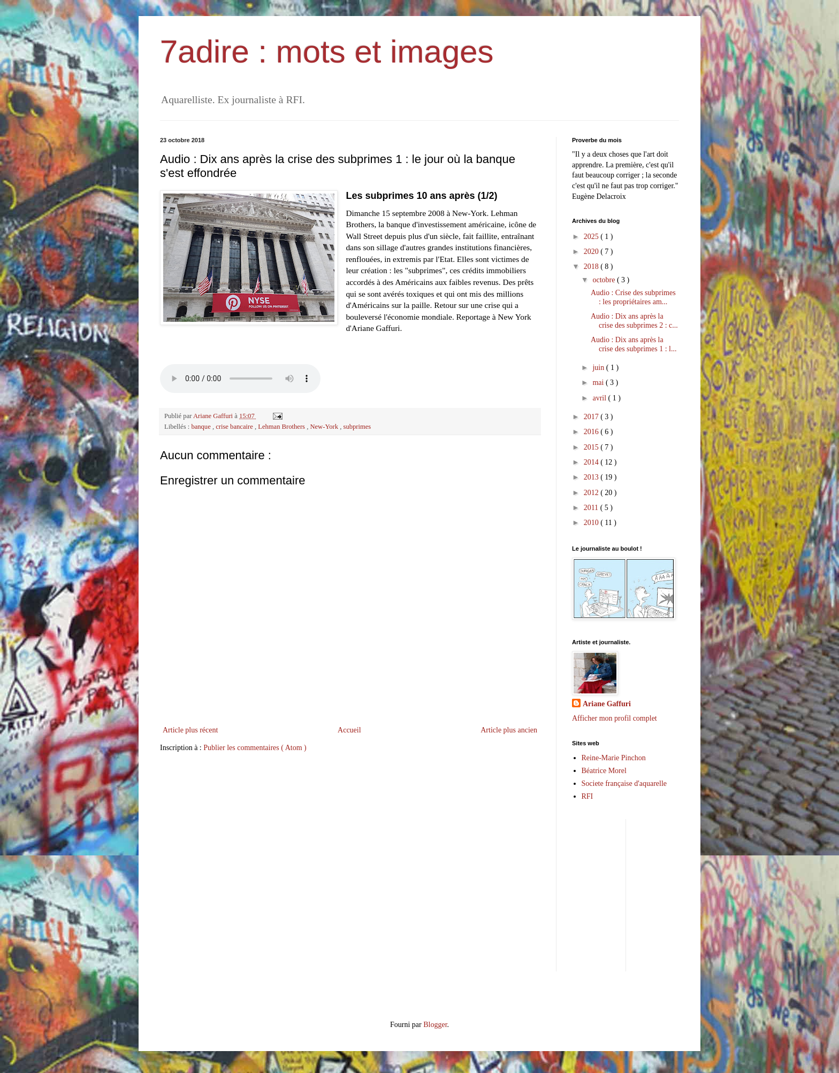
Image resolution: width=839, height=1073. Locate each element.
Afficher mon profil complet (614, 718)
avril (600, 398)
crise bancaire (235, 426)
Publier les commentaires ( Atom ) (254, 748)
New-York (325, 426)
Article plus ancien (508, 730)
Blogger (435, 1025)
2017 (592, 417)
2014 (592, 462)
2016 (592, 432)
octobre (604, 280)
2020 (592, 252)
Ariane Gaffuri (607, 704)
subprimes (357, 426)
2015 (592, 447)
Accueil (349, 730)
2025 (592, 237)
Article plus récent (190, 730)
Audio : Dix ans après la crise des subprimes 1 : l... (633, 344)
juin (599, 368)
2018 (592, 267)
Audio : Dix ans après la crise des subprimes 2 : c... (634, 320)
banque (201, 426)
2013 (592, 477)
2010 (592, 523)
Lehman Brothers (282, 426)
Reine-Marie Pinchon (614, 758)
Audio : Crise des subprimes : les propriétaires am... (633, 297)
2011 (592, 508)
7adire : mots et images (327, 52)
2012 (592, 493)
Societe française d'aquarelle (624, 783)
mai (599, 383)
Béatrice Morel (604, 771)
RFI (587, 796)
